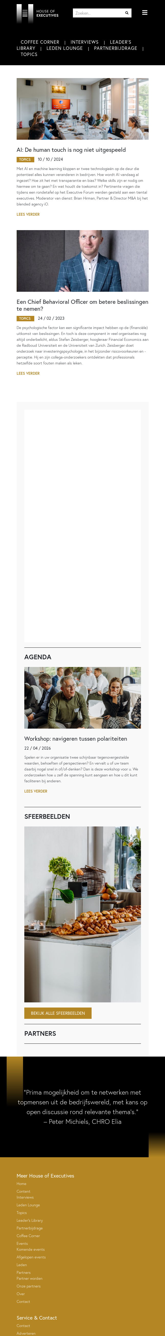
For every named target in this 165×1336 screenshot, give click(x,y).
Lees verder (28, 214)
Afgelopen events (31, 1257)
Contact (23, 1301)
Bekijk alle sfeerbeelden (58, 1013)
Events (22, 1243)
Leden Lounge (65, 48)
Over (21, 1293)
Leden (22, 1264)
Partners (24, 1272)
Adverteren (26, 1333)
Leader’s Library (30, 1220)
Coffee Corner (40, 42)
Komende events (31, 1249)
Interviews (85, 42)
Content (23, 1191)
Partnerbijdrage (115, 48)
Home (21, 1183)
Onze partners (29, 1286)
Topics (29, 54)
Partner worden (29, 1278)
